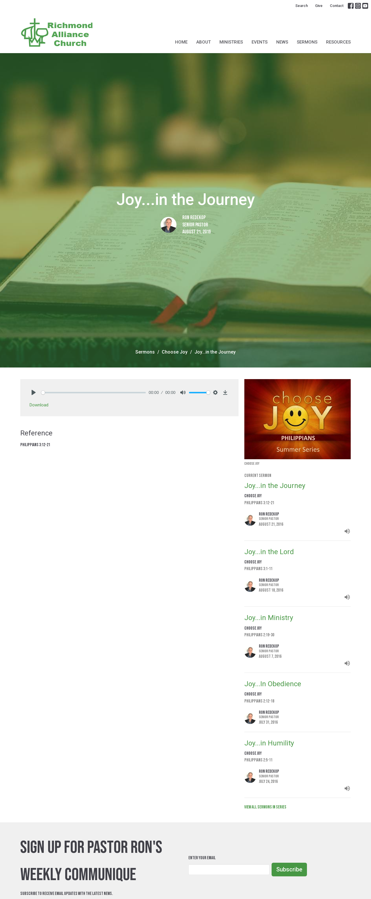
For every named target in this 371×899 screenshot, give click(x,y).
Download (39, 405)
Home (181, 42)
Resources (338, 42)
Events (260, 42)
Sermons (307, 42)
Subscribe (289, 869)
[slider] (93, 392)
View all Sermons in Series (265, 807)
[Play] (33, 392)
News (282, 42)
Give (319, 5)
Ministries (231, 42)
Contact (336, 5)
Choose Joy (175, 352)
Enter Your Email (202, 858)
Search (301, 5)
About (203, 42)
